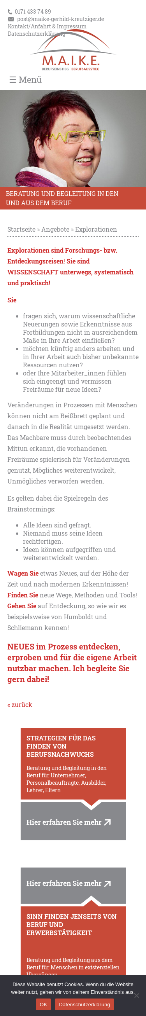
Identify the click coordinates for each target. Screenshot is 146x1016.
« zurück (19, 704)
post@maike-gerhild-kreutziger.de (60, 19)
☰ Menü (25, 79)
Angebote (55, 229)
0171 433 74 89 (33, 11)
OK (43, 1004)
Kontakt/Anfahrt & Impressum (47, 26)
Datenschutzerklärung (36, 33)
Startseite (21, 229)
